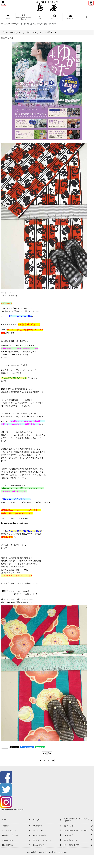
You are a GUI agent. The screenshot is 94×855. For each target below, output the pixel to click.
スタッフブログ (47, 761)
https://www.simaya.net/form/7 (14, 523)
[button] (3, 3)
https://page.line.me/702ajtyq (12, 809)
